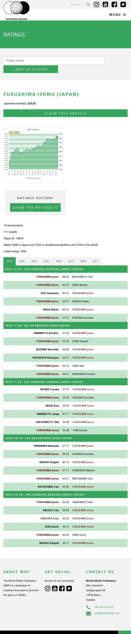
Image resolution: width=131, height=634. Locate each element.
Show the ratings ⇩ (35, 199)
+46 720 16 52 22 (100, 597)
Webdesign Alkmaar (24, 627)
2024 (22, 252)
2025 (9, 252)
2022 (46, 252)
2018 (83, 252)
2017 (95, 252)
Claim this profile (65, 105)
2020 (58, 252)
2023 (34, 252)
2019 (71, 252)
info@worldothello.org (102, 603)
